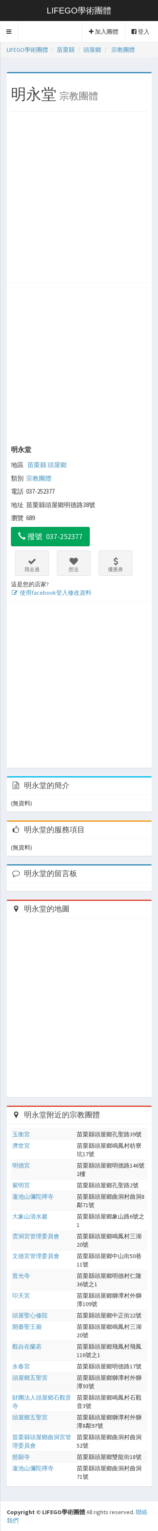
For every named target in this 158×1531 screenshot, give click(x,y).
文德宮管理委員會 (35, 1256)
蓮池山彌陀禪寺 (33, 1196)
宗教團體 (38, 478)
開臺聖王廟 (27, 1327)
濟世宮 (21, 1145)
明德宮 (21, 1165)
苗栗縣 (36, 465)
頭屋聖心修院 (30, 1315)
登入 (140, 31)
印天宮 (21, 1295)
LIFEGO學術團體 (79, 10)
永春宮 (21, 1366)
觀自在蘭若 (27, 1346)
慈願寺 (21, 1457)
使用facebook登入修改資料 (51, 592)
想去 (73, 564)
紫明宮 (21, 1185)
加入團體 (103, 31)
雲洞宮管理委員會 (35, 1236)
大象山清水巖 (30, 1216)
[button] (9, 31)
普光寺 (21, 1276)
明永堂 (21, 449)
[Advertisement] (79, 199)
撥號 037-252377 (50, 536)
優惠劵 (115, 564)
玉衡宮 (21, 1134)
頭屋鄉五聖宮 (30, 1377)
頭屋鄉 (57, 465)
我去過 (32, 564)
